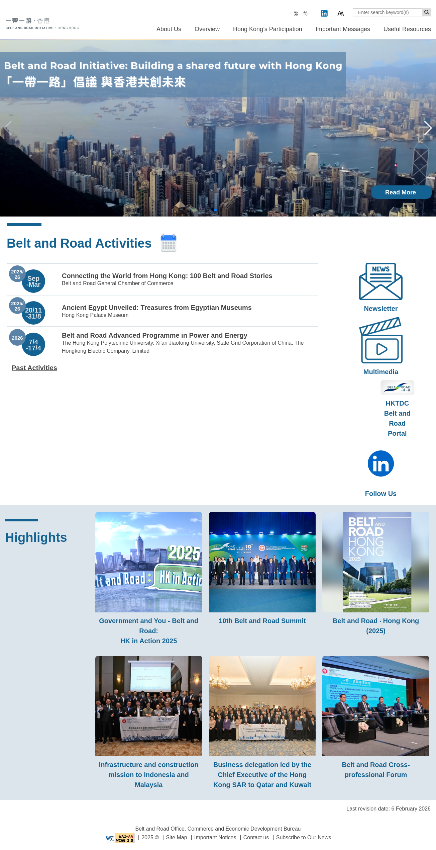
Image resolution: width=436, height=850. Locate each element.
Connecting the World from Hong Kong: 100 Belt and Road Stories (167, 275)
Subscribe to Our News (303, 837)
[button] (428, 128)
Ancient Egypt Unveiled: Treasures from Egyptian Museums (157, 307)
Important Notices (215, 837)
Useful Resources (407, 29)
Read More (400, 192)
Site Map (176, 837)
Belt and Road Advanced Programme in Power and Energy (154, 335)
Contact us (256, 837)
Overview (207, 29)
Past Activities (34, 367)
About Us (168, 29)
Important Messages (343, 29)
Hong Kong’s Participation (267, 29)
